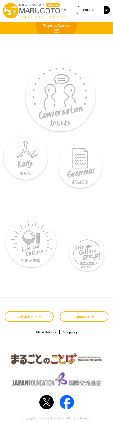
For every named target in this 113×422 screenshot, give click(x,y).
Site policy (70, 332)
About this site (46, 332)
